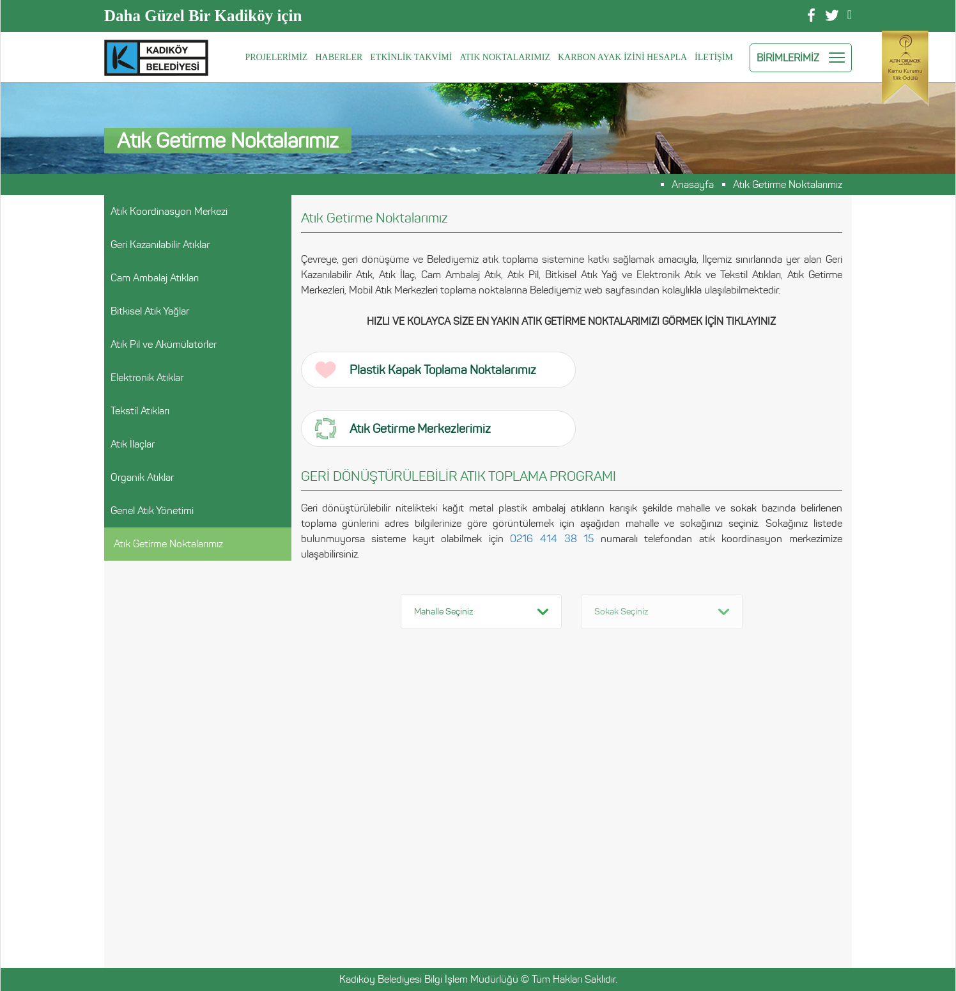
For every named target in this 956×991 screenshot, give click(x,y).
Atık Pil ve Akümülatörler (164, 344)
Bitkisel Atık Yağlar (150, 311)
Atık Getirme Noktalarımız (787, 185)
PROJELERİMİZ (276, 57)
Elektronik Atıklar (147, 377)
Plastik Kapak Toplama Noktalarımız (425, 370)
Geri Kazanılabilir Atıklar (160, 244)
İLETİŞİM (714, 57)
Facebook (811, 15)
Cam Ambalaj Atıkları (155, 278)
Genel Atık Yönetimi (152, 510)
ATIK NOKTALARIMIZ (504, 57)
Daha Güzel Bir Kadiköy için (203, 15)
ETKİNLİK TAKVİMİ (411, 57)
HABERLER (338, 57)
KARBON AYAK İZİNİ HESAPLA (622, 57)
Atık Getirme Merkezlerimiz (402, 428)
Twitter (832, 15)
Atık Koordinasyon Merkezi (169, 211)
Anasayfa (693, 185)
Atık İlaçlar (133, 444)
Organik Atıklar (142, 477)
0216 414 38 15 (552, 539)
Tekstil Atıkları (140, 411)
